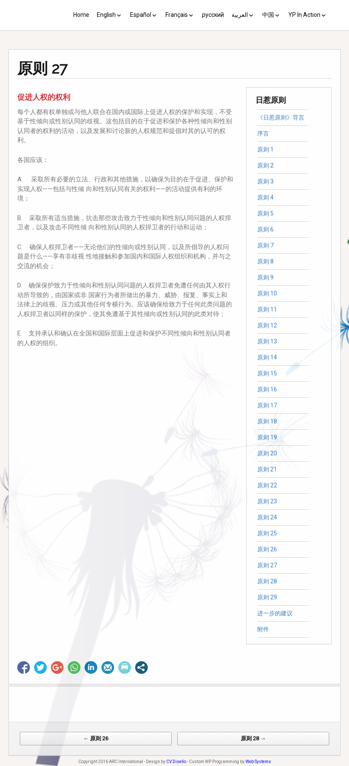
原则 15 (267, 373)
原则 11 (267, 309)
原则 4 (265, 197)
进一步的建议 (275, 613)
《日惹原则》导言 (280, 117)
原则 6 (265, 229)
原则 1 (265, 149)
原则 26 (267, 549)
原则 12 (267, 325)
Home (81, 14)
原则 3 (265, 181)
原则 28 (267, 581)
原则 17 (267, 405)
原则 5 (265, 213)
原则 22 (267, 485)
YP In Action (304, 14)
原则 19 (267, 437)
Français (176, 14)
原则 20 (267, 453)
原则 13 (267, 341)
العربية (240, 14)
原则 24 (267, 517)
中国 (268, 14)
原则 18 (267, 421)
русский (213, 14)
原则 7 (265, 245)
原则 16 (267, 389)
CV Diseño (176, 761)
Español (140, 14)
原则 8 (265, 261)
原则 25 (267, 533)
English (106, 14)
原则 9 (265, 277)
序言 (263, 133)
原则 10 (267, 293)
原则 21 (267, 469)
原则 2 (265, 165)
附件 (263, 629)
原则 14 (267, 357)
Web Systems (258, 761)
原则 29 (267, 597)
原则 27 (267, 565)
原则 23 (267, 501)
